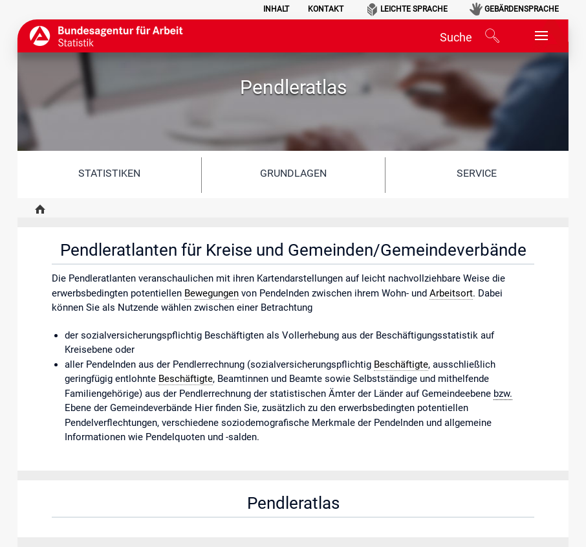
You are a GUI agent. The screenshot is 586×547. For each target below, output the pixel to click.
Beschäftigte (401, 364)
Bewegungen (211, 293)
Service (477, 173)
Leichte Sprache (414, 9)
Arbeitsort (451, 293)
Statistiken (109, 173)
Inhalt (276, 9)
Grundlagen (293, 173)
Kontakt (325, 9)
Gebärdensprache (521, 9)
